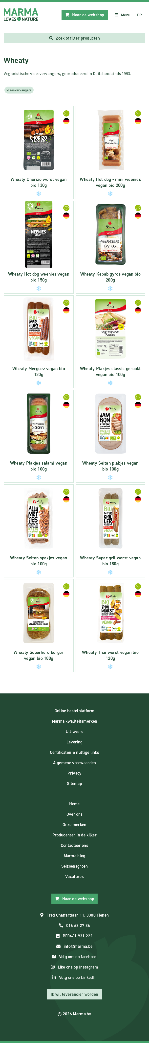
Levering (74, 742)
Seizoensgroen (74, 866)
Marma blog (74, 855)
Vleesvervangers (19, 90)
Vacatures (74, 876)
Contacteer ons (74, 845)
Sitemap (74, 783)
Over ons (74, 814)
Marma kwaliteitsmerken (74, 721)
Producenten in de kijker (74, 835)
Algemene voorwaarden (74, 762)
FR (139, 15)
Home (74, 803)
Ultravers (75, 731)
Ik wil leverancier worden (74, 994)
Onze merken (74, 824)
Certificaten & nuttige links (74, 752)
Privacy (74, 773)
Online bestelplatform (74, 710)
